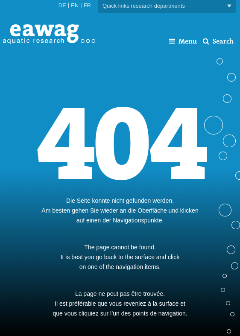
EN (75, 5)
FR (87, 5)
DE (62, 5)
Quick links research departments (166, 6)
